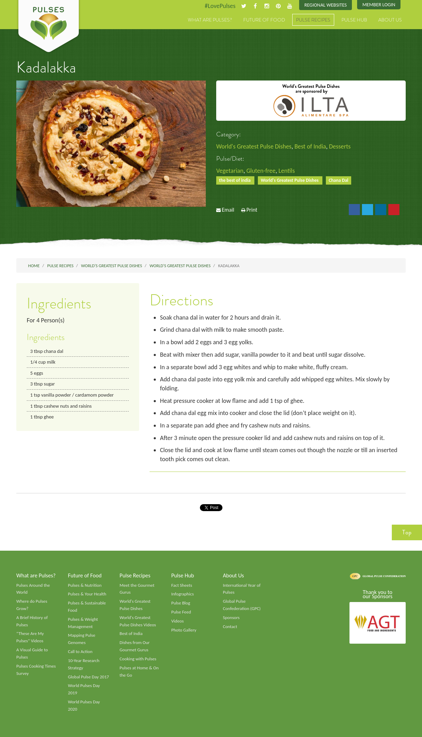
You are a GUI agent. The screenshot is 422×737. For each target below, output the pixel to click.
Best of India (310, 146)
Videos (177, 621)
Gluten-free (261, 171)
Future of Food (264, 20)
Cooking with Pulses (138, 659)
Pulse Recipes (313, 20)
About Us (390, 20)
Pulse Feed (181, 612)
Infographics (182, 594)
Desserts (340, 146)
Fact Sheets (181, 585)
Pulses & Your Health (87, 594)
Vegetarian (229, 171)
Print (252, 209)
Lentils (287, 171)
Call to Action (80, 651)
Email (228, 209)
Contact (230, 626)
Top (407, 532)
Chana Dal (338, 180)
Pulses (48, 27)
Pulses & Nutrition (85, 585)
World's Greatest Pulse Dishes (254, 146)
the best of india (235, 180)
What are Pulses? (210, 20)
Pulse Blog (180, 603)
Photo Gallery (183, 630)
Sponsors (231, 617)
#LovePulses (220, 6)
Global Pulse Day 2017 (88, 677)
